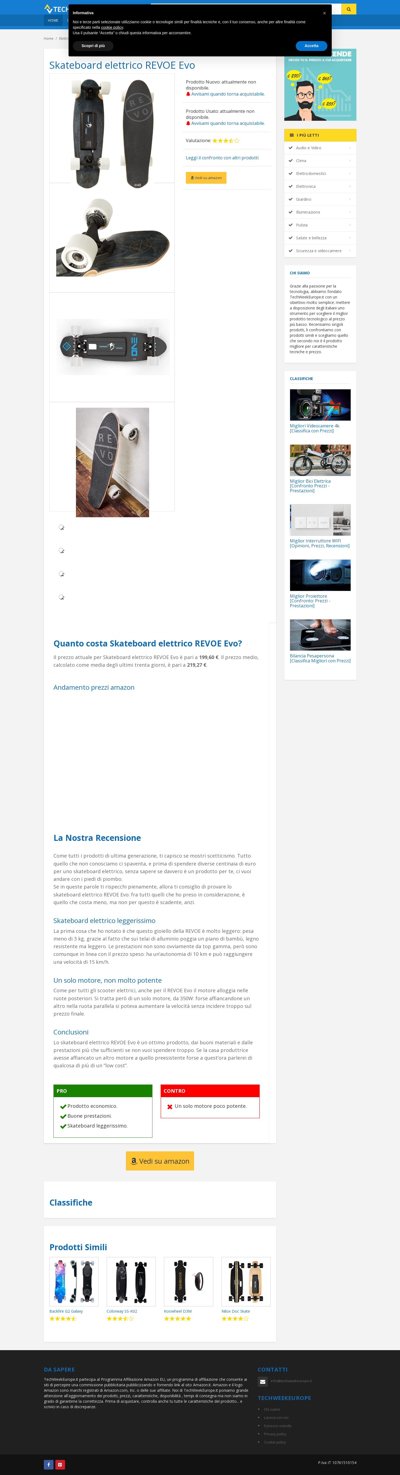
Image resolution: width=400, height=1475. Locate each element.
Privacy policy (275, 1433)
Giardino (299, 199)
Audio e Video (304, 147)
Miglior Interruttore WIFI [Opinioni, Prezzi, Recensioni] (320, 543)
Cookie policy (275, 1442)
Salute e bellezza (307, 237)
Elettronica (302, 186)
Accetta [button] (312, 46)
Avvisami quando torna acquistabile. (225, 94)
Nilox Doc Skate (236, 1311)
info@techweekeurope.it (291, 1380)
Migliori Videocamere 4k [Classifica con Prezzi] (314, 428)
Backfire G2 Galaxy (66, 1311)
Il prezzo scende (277, 1425)
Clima (297, 160)
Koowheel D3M (178, 1311)
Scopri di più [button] (93, 46)
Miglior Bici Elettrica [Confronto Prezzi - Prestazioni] (310, 486)
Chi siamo (272, 1409)
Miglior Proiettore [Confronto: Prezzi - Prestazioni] (310, 601)
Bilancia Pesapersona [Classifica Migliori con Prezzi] (320, 658)
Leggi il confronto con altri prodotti (222, 158)
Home (53, 20)
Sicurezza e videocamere (315, 250)
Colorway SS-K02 (122, 1311)
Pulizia (298, 225)
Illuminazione (304, 212)
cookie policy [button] (112, 27)
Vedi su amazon (206, 177)
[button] (324, 13)
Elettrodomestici (307, 173)
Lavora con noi (276, 1417)
